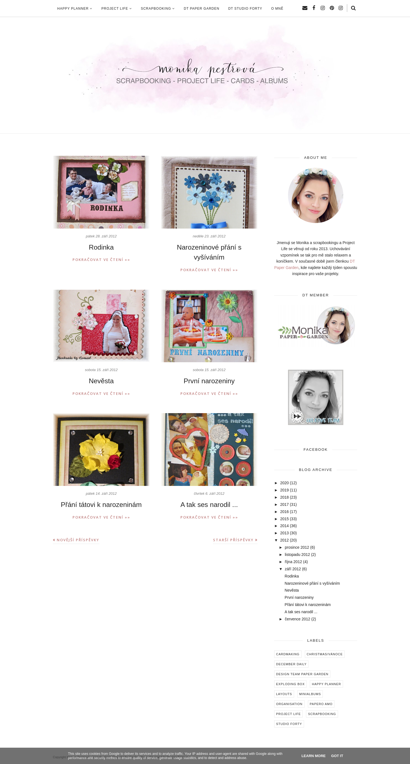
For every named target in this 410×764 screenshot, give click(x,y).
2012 (284, 540)
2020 (284, 483)
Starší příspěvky (233, 529)
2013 (284, 533)
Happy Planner (326, 684)
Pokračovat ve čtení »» (101, 259)
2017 (284, 504)
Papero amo (321, 704)
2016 (284, 511)
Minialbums (310, 694)
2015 (284, 519)
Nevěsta (101, 370)
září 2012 (293, 569)
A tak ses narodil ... (209, 494)
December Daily (291, 664)
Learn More (314, 756)
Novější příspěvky (78, 529)
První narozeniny (209, 370)
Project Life (288, 714)
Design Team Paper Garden (302, 674)
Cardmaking (288, 654)
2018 (284, 497)
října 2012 (293, 562)
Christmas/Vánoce (325, 654)
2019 (284, 490)
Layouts (284, 694)
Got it (337, 756)
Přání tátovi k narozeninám (101, 494)
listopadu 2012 (297, 554)
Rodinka (101, 247)
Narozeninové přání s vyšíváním (209, 247)
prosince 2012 (297, 547)
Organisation (289, 704)
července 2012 (297, 619)
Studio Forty (289, 724)
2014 (284, 526)
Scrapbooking (322, 714)
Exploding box (290, 684)
